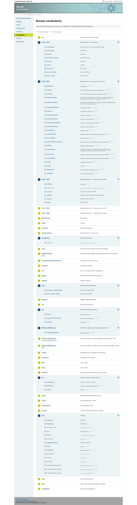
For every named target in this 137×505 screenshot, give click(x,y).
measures (50, 111)
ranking (49, 145)
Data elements (20, 28)
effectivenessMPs (52, 97)
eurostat (45, 266)
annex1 (49, 314)
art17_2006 (46, 179)
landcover (45, 357)
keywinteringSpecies (53, 107)
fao (43, 271)
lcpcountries (50, 382)
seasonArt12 (50, 154)
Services (19, 38)
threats (49, 162)
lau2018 (44, 372)
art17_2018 (46, 213)
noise (44, 400)
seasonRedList (51, 158)
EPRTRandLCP (47, 253)
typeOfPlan (50, 173)
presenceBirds (51, 138)
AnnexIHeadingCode (53, 332)
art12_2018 (46, 81)
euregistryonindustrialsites (51, 260)
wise (43, 484)
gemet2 (44, 280)
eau (48, 431)
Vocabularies (20, 35)
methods (49, 195)
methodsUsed (51, 130)
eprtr (43, 249)
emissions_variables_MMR (54, 290)
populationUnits (51, 134)
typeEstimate (50, 169)
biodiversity (46, 218)
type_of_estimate (52, 72)
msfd (43, 395)
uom (43, 479)
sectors (49, 389)
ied (43, 309)
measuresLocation (52, 119)
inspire (44, 352)
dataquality (46, 238)
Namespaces (20, 41)
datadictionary (47, 233)
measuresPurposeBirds (53, 122)
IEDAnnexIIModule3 (49, 338)
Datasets (19, 21)
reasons (49, 199)
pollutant (49, 322)
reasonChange (51, 149)
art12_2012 (46, 42)
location (49, 54)
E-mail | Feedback (21, 499)
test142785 (50, 450)
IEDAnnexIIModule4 (49, 345)
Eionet (23, 14)
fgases (44, 275)
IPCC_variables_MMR (53, 294)
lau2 (43, 367)
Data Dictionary (30, 14)
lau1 (43, 362)
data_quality (50, 50)
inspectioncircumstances (54, 318)
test (43, 415)
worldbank (45, 489)
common (45, 228)
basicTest (49, 420)
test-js (48, 446)
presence (49, 61)
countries (49, 93)
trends (49, 165)
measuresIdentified (52, 115)
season (49, 65)
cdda (43, 223)
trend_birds (50, 68)
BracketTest (50, 424)
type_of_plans (51, 75)
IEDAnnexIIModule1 (49, 328)
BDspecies (50, 86)
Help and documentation (23, 18)
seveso (44, 410)
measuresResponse (52, 126)
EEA (24, 1)
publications (46, 405)
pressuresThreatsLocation (54, 141)
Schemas (19, 31)
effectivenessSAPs (52, 102)
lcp (43, 377)
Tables (18, 25)
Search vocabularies (44, 31)
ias (43, 304)
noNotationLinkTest (52, 442)
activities (49, 184)
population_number (52, 57)
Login (105, 1)
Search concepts (57, 31)
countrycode (50, 47)
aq (42, 37)
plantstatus (50, 386)
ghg (43, 285)
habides (44, 299)
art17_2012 (46, 208)
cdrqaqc (49, 90)
